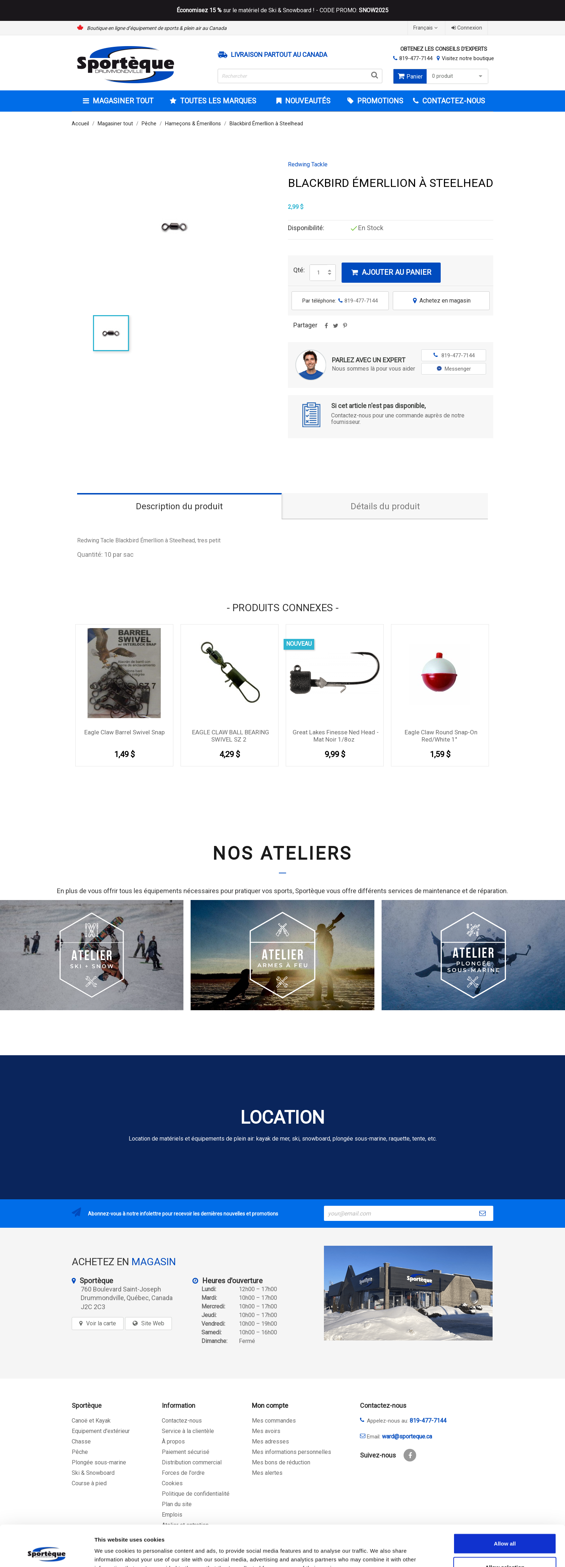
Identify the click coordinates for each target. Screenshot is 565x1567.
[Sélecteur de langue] (426, 27)
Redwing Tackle (308, 164)
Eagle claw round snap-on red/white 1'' (441, 736)
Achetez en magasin (441, 300)
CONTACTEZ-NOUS (453, 101)
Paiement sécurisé (185, 1452)
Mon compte (270, 1405)
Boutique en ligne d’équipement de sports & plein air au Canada (157, 28)
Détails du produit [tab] (385, 506)
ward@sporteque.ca (407, 1436)
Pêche (80, 1452)
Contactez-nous (182, 1420)
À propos (173, 1441)
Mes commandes (274, 1420)
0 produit (458, 76)
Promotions (379, 101)
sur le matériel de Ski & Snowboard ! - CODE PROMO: (282, 10)
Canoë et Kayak (91, 1420)
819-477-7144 (415, 58)
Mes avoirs (266, 1431)
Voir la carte (101, 1323)
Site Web (152, 1323)
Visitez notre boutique (468, 58)
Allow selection (504, 1529)
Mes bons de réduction (281, 1462)
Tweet (335, 328)
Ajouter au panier (391, 272)
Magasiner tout (122, 101)
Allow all (505, 1505)
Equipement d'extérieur (101, 1431)
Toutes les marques (217, 101)
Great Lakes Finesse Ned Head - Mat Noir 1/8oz (336, 736)
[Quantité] (318, 273)
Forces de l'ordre (183, 1472)
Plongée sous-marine (99, 1462)
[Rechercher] (300, 76)
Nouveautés (306, 101)
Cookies (172, 1483)
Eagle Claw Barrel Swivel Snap (124, 732)
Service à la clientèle (188, 1431)
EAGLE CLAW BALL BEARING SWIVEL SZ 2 (230, 736)
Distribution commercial (192, 1462)
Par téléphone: (340, 300)
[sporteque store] (408, 1293)
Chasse (81, 1441)
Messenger (454, 369)
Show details (378, 1553)
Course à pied (89, 1483)
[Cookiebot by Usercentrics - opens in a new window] (46, 1553)
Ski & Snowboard (93, 1472)
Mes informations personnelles (291, 1452)
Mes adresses (270, 1441)
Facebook (410, 1455)
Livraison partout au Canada (279, 55)
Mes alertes (267, 1472)
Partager (326, 328)
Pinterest (345, 328)
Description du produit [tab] (179, 506)
